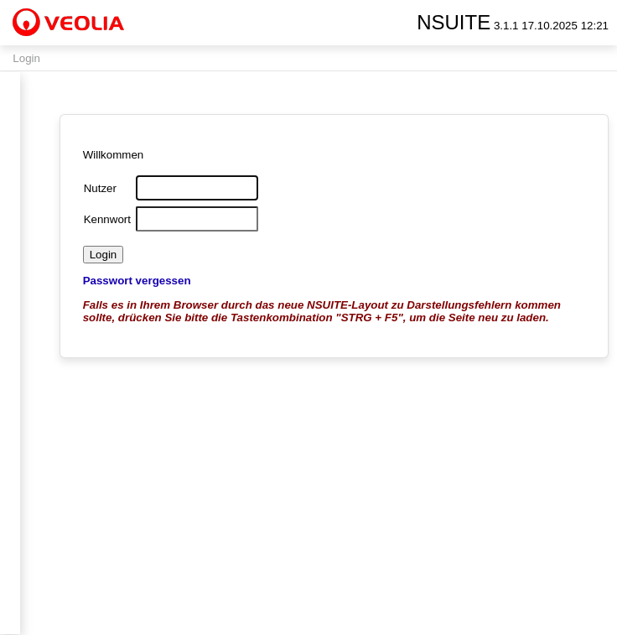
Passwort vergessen (137, 280)
